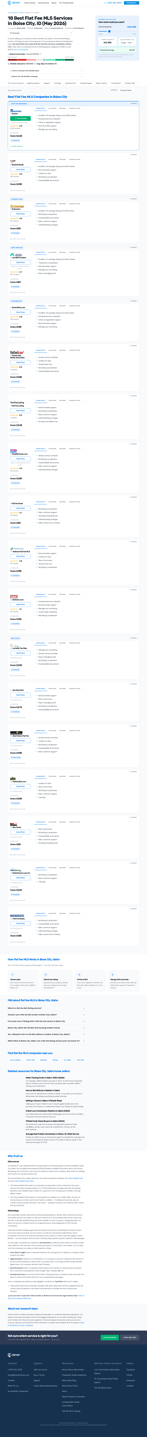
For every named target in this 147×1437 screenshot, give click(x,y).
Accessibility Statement (18, 1391)
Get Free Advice (109, 1337)
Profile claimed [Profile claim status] (16, 146)
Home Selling (29, 3)
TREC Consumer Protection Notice (73, 1425)
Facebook (130, 1369)
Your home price (105, 27)
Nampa (55, 1060)
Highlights (40, 108)
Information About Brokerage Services (95, 1425)
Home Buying (43, 3)
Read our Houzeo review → (20, 123)
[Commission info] (113, 39)
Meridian (43, 1060)
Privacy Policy (44, 1425)
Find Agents (131, 3)
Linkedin (130, 1386)
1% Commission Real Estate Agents (106, 1380)
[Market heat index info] (40, 54)
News (64, 1391)
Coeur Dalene (15, 1060)
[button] (41, 63)
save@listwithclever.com (18, 1375)
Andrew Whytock (57, 28)
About (54, 3)
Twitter (129, 1375)
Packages (52, 108)
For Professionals (66, 3)
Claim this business (17, 190)
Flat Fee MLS (12, 13)
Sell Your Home (40, 1369)
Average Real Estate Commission (70, 1404)
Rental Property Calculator (73, 1396)
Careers (11, 1380)
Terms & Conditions (55, 1425)
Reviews (62, 108)
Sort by (114, 90)
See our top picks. (21, 49)
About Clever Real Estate (73, 1369)
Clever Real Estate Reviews (45, 1386)
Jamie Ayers (38, 28)
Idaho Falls (30, 1060)
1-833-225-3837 (129, 1337)
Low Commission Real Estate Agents (106, 1371)
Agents (37, 1380)
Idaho (21, 13)
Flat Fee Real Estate (102, 1388)
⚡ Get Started (20, 118)
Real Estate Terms (70, 1386)
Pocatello (67, 1060)
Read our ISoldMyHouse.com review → (20, 464)
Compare (132, 103)
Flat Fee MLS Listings (71, 1411)
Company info (74, 108)
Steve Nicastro (79, 28)
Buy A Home (39, 1375)
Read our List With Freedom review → (20, 267)
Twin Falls (80, 1060)
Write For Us (13, 1386)
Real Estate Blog (69, 1380)
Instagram (130, 1380)
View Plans (20, 169)
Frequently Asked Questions (74, 1375)
